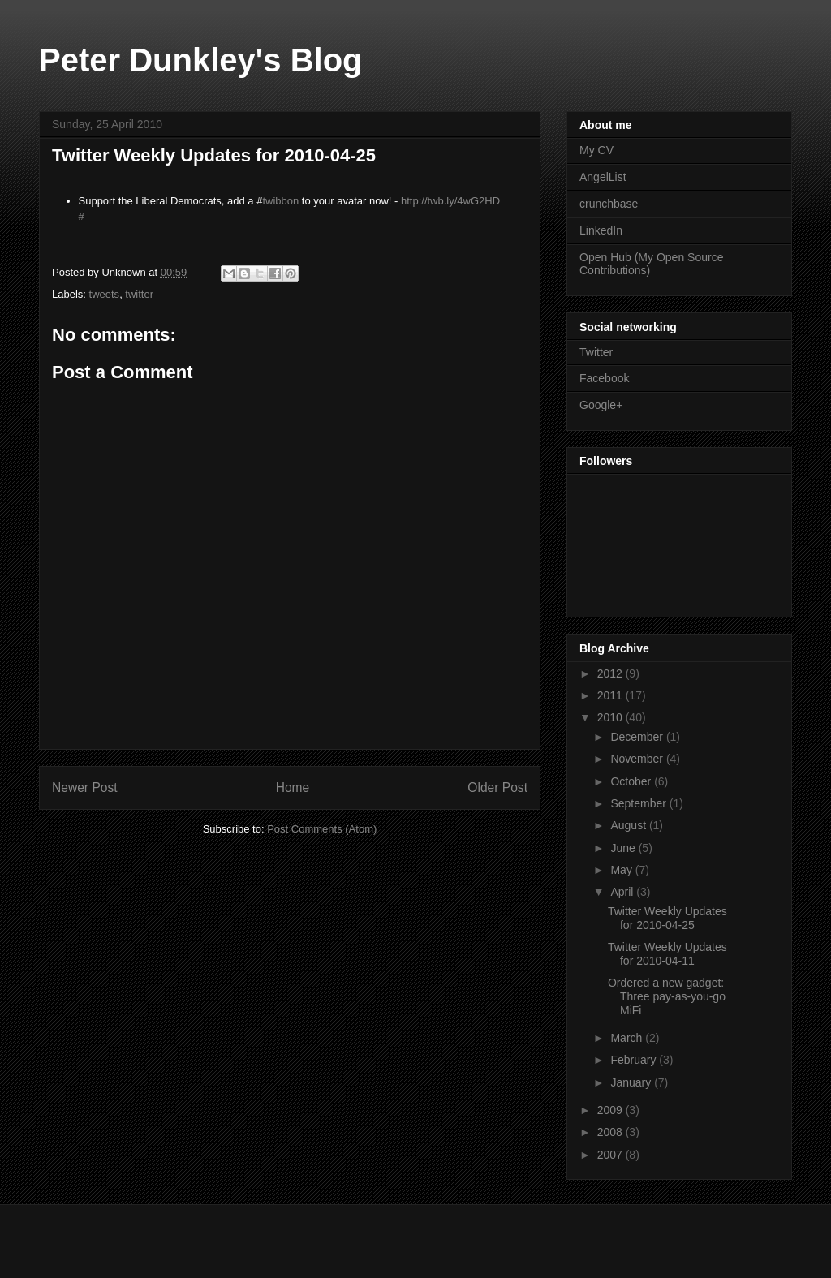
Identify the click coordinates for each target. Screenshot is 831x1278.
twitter (139, 294)
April (623, 891)
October (632, 781)
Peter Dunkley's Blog (201, 60)
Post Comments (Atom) (322, 829)
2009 (611, 1110)
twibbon (280, 201)
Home (293, 787)
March (627, 1037)
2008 (611, 1131)
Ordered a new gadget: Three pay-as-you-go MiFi (667, 996)
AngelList (602, 176)
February (634, 1059)
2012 (611, 673)
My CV (596, 150)
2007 (611, 1154)
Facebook (604, 378)
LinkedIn (600, 230)
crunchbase (608, 203)
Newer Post (85, 787)
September (639, 803)
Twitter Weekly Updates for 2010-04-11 (667, 953)
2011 (611, 695)
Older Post (497, 787)
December (637, 736)
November (637, 758)
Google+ (600, 404)
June (624, 847)
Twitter (596, 352)
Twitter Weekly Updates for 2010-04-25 (667, 918)
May (622, 869)
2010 (611, 717)
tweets (104, 294)
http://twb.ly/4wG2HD (450, 201)
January (632, 1082)
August (629, 825)
